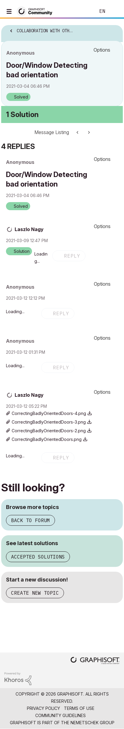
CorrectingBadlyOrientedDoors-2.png (49, 430)
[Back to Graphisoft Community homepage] (36, 10)
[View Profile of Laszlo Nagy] (29, 229)
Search (82, 11)
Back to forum (30, 520)
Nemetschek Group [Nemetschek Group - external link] (92, 722)
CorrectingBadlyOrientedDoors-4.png (49, 413)
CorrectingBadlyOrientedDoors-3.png (49, 422)
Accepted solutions (38, 557)
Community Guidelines (60, 715)
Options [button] (102, 50)
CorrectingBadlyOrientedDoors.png (47, 439)
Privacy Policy (43, 708)
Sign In (114, 11)
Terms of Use (79, 708)
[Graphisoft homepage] (95, 661)
